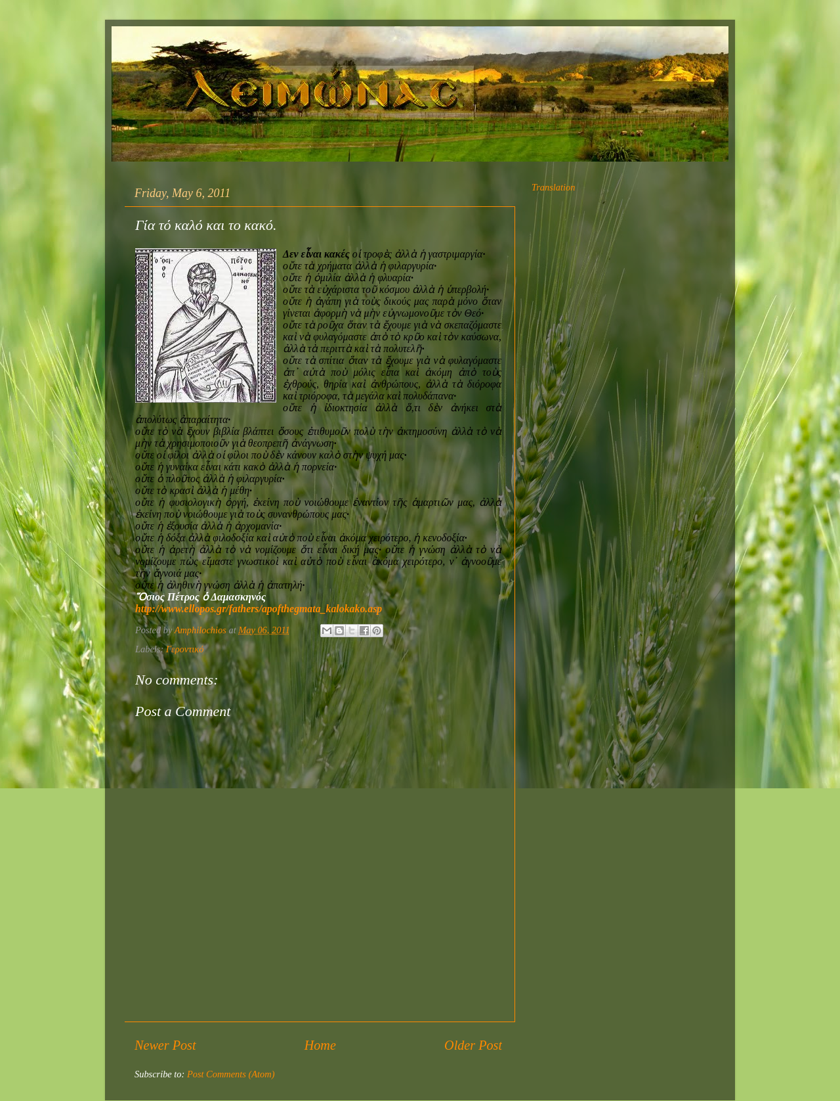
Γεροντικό (185, 649)
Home (320, 1045)
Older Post (473, 1045)
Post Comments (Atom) (231, 1074)
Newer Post (165, 1045)
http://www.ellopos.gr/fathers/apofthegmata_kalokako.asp (258, 608)
